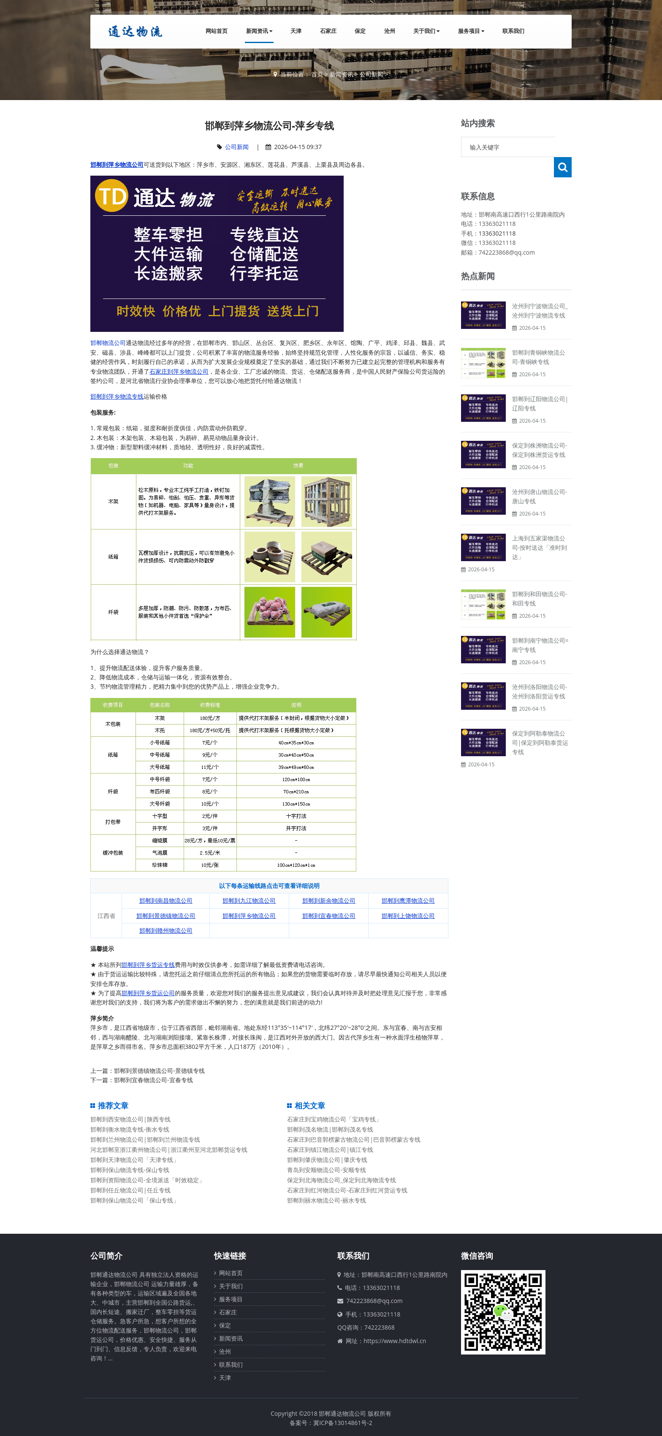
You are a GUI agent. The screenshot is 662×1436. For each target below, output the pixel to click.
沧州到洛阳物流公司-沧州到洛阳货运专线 (539, 671)
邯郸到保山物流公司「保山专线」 (134, 1200)
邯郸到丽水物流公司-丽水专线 (326, 1200)
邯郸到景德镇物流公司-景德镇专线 (159, 1071)
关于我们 (425, 31)
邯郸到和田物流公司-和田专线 (539, 578)
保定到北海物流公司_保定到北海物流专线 (341, 1180)
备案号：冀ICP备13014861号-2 (331, 1423)
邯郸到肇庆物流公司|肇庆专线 (327, 1160)
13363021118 (497, 213)
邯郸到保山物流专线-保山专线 (129, 1170)
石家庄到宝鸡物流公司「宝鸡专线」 (334, 1119)
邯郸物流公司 (108, 343)
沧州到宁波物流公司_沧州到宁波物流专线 (540, 290)
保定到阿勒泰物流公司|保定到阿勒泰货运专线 (540, 722)
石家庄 (326, 31)
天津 (294, 31)
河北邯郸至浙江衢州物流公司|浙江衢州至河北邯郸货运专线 (168, 1150)
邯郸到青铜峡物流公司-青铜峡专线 (538, 336)
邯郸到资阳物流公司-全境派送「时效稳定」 (147, 1180)
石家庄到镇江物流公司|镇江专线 (330, 1150)
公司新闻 (371, 74)
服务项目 (471, 31)
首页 (317, 74)
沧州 (388, 31)
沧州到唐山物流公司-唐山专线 (539, 476)
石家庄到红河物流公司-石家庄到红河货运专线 (347, 1190)
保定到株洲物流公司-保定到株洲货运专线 (539, 429)
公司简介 (106, 1255)
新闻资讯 (257, 31)
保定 (358, 31)
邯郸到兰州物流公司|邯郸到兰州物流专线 (145, 1139)
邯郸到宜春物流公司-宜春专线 (153, 1080)
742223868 (379, 1327)
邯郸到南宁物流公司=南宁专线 (540, 624)
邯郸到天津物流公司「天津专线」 (134, 1160)
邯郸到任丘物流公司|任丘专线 (130, 1190)
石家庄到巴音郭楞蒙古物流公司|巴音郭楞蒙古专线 (354, 1139)
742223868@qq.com (374, 1301)
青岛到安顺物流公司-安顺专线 (326, 1170)
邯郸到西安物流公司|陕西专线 (130, 1119)
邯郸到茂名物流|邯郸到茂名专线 (330, 1129)
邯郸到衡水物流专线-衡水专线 (129, 1129)
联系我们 (513, 31)
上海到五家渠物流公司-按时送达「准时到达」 (539, 527)
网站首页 (214, 31)
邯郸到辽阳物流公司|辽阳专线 (540, 383)
